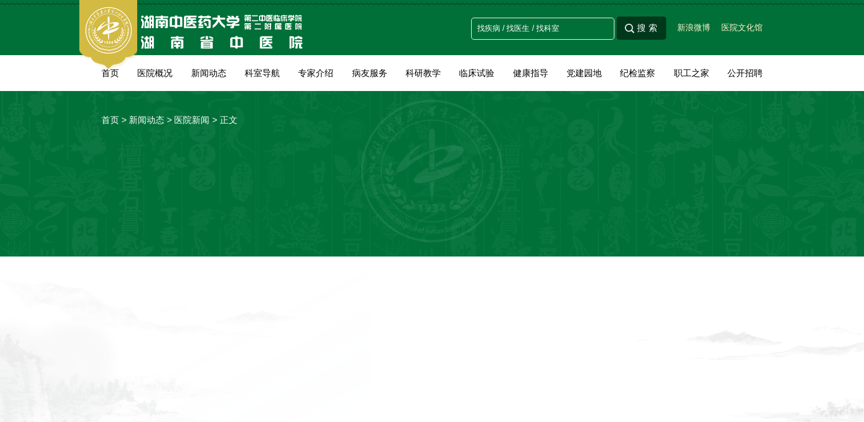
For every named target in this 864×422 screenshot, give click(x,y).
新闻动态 (208, 73)
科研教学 (423, 73)
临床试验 (476, 73)
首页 (110, 73)
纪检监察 (637, 73)
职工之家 (691, 73)
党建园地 (584, 73)
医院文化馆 (742, 27)
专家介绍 (315, 73)
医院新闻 (191, 120)
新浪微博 (693, 27)
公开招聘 (745, 73)
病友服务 (369, 73)
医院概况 (154, 73)
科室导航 (262, 73)
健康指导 (530, 73)
